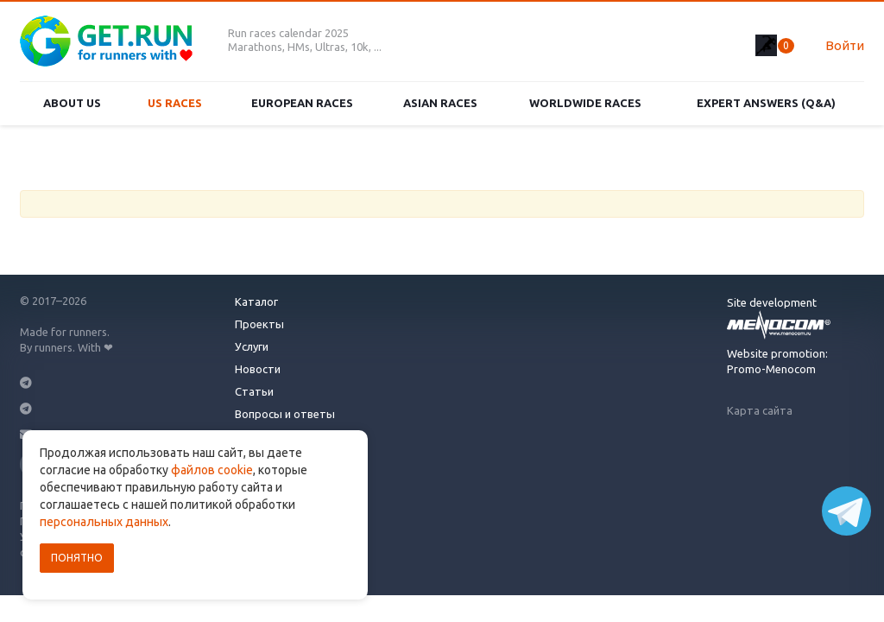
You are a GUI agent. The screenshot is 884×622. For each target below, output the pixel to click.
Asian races (440, 103)
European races (302, 103)
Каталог (256, 301)
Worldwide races (585, 103)
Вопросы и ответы (285, 414)
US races (175, 103)
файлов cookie (212, 470)
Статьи (254, 391)
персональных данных (104, 522)
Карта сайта (759, 410)
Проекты (259, 324)
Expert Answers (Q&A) (766, 103)
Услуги (251, 346)
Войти (844, 45)
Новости (258, 369)
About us (72, 103)
